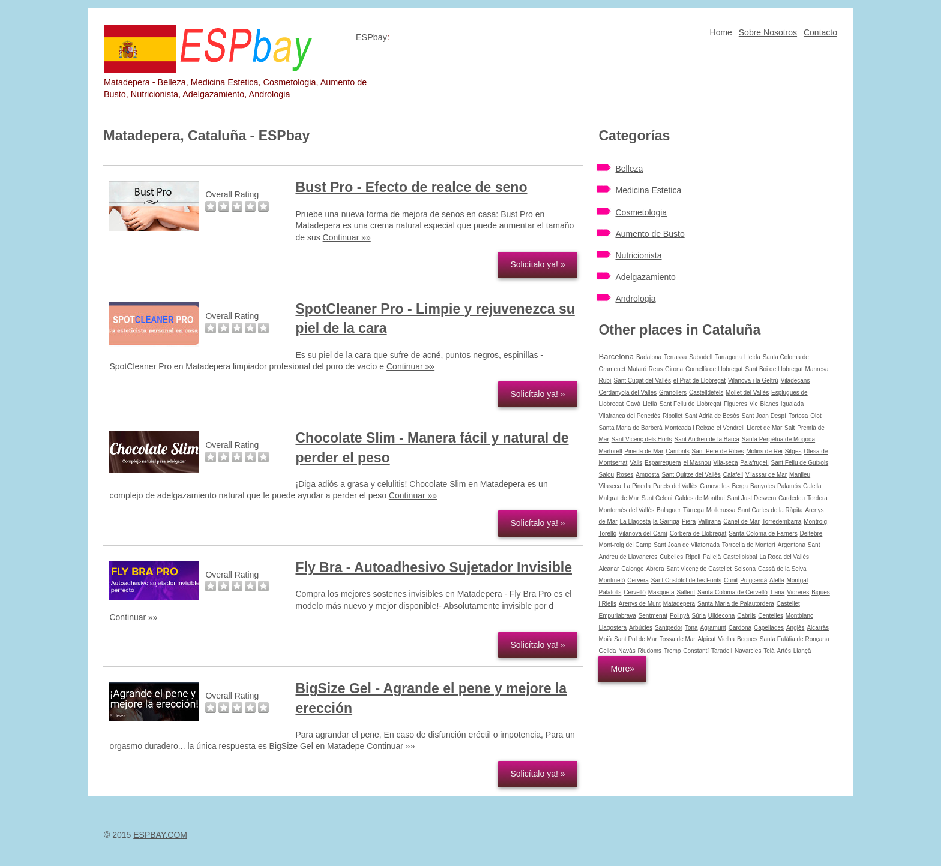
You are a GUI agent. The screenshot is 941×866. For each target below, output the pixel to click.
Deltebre (811, 533)
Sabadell (700, 357)
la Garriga (666, 521)
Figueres (735, 404)
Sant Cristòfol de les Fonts (686, 580)
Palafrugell (754, 462)
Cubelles (671, 557)
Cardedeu (791, 498)
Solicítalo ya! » (537, 264)
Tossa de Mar (678, 639)
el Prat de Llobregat (699, 380)
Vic (754, 404)
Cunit (731, 580)
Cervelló (635, 592)
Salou (606, 474)
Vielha (726, 639)
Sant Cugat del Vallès (642, 380)
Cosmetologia (641, 212)
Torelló (607, 533)
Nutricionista (638, 255)
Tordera (817, 498)
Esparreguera (663, 462)
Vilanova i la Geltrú (753, 380)
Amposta (647, 474)
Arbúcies (640, 627)
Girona (674, 369)
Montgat (797, 580)
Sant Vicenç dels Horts (642, 439)
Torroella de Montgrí (748, 545)
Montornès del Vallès (626, 510)
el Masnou (697, 462)
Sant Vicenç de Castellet (699, 569)
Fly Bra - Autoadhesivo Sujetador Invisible (433, 567)
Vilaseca (609, 486)
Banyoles (762, 486)
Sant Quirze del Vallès (691, 474)
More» (622, 668)
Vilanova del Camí (643, 533)
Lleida (752, 357)
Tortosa (798, 416)
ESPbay (371, 37)
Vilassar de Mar (766, 474)
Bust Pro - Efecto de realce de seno (411, 187)
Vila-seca (726, 462)
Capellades (769, 627)
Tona (691, 627)
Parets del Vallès (675, 486)
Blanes (769, 404)
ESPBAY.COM (160, 835)
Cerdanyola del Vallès (627, 392)
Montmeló (611, 580)
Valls (636, 462)
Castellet (788, 603)
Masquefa (661, 592)
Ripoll (692, 557)
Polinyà (680, 615)
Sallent (686, 592)
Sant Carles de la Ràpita (770, 510)
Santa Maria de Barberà (630, 428)
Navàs (626, 651)
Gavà (633, 404)
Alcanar (608, 569)
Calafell (733, 474)
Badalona (648, 357)
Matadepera (679, 603)
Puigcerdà (753, 580)
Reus (656, 369)
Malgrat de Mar (618, 498)
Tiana (777, 592)
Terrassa (675, 357)
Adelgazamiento (645, 277)
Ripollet (672, 416)
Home (721, 32)
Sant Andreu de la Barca (706, 439)
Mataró (637, 369)
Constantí (696, 651)
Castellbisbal (740, 557)
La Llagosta (635, 521)
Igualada (792, 404)
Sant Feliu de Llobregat (690, 404)
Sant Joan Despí (764, 416)
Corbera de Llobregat (698, 533)
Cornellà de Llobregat (714, 369)
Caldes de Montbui (699, 498)
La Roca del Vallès (784, 557)
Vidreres (798, 592)
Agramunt (713, 627)
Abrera (655, 569)
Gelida (607, 651)
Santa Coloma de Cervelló (732, 592)
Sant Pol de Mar (635, 639)
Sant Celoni (657, 498)
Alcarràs (818, 627)
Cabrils (746, 615)
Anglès (795, 627)
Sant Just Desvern (752, 498)
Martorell (610, 451)
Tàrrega (693, 510)
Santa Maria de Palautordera (735, 603)
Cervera (638, 580)
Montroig (815, 521)
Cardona (740, 627)
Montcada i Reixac (689, 428)
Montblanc (799, 615)
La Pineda (637, 486)
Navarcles (748, 651)
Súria (699, 615)
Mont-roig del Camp (624, 545)
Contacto (820, 32)
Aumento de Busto (649, 234)
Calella (812, 486)
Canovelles (714, 486)
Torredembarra (782, 521)
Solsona (745, 569)
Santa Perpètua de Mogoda (778, 439)
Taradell (721, 651)
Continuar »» (347, 237)
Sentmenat (653, 615)
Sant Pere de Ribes (718, 451)
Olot (815, 416)
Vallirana (709, 521)
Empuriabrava (617, 615)
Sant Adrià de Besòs (712, 416)
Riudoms (649, 651)
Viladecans (795, 380)
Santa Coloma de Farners (763, 533)
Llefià (650, 404)
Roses (624, 474)
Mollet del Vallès (747, 392)
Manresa (817, 369)
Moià (605, 639)
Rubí (604, 380)
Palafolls (609, 592)
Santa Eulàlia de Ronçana (794, 639)
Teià (768, 651)
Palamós (789, 486)
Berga (740, 486)
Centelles (770, 615)
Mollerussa (720, 510)
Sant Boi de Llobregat (774, 369)
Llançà (802, 651)
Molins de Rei (764, 451)
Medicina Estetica (648, 190)
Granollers (673, 392)
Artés (784, 651)
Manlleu (799, 474)
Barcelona (616, 356)
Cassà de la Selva (782, 569)
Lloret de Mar (764, 428)
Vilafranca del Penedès (629, 416)
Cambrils (677, 451)
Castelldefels (706, 392)
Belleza (629, 168)
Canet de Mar (741, 521)
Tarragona (728, 357)
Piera (689, 521)
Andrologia (635, 298)
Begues (747, 639)
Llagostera (612, 627)
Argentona (791, 545)
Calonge (632, 569)
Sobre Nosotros (768, 32)
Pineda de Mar (643, 451)
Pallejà (712, 557)
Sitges (793, 451)
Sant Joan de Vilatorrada (687, 545)
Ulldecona (721, 615)
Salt (789, 428)
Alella (776, 580)
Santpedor (668, 627)
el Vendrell (731, 428)
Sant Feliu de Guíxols (800, 462)
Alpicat (707, 639)
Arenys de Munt (640, 603)
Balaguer (669, 510)
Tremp (672, 651)
